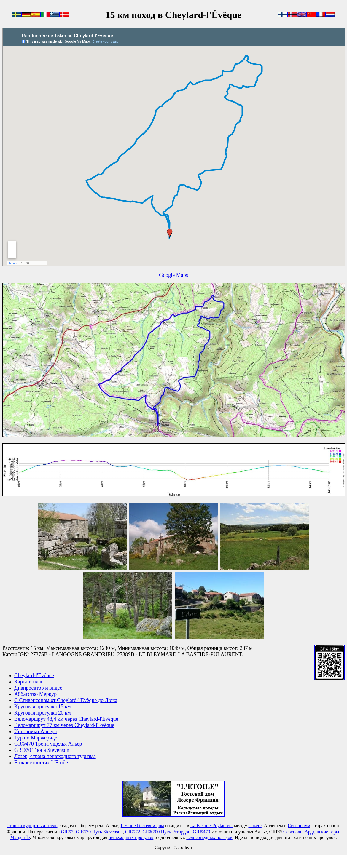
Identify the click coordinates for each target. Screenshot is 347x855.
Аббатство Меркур (35, 694)
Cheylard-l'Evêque (34, 675)
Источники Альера (35, 731)
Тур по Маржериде (35, 738)
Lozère (254, 825)
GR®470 (201, 831)
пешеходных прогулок (131, 837)
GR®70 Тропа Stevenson (41, 750)
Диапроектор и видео (38, 688)
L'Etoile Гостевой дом (142, 825)
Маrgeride (20, 837)
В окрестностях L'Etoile (41, 762)
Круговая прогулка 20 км (42, 713)
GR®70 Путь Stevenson (99, 831)
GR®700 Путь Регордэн (166, 831)
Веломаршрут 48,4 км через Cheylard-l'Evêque (66, 719)
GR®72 (132, 831)
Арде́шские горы (322, 831)
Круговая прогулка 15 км (42, 706)
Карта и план (29, 682)
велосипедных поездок (209, 837)
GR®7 (67, 831)
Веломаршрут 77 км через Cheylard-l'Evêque (64, 725)
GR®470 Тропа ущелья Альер (48, 744)
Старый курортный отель (32, 825)
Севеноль (292, 831)
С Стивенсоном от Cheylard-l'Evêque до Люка (65, 700)
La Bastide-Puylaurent (211, 825)
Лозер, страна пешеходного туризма (55, 756)
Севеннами (299, 825)
